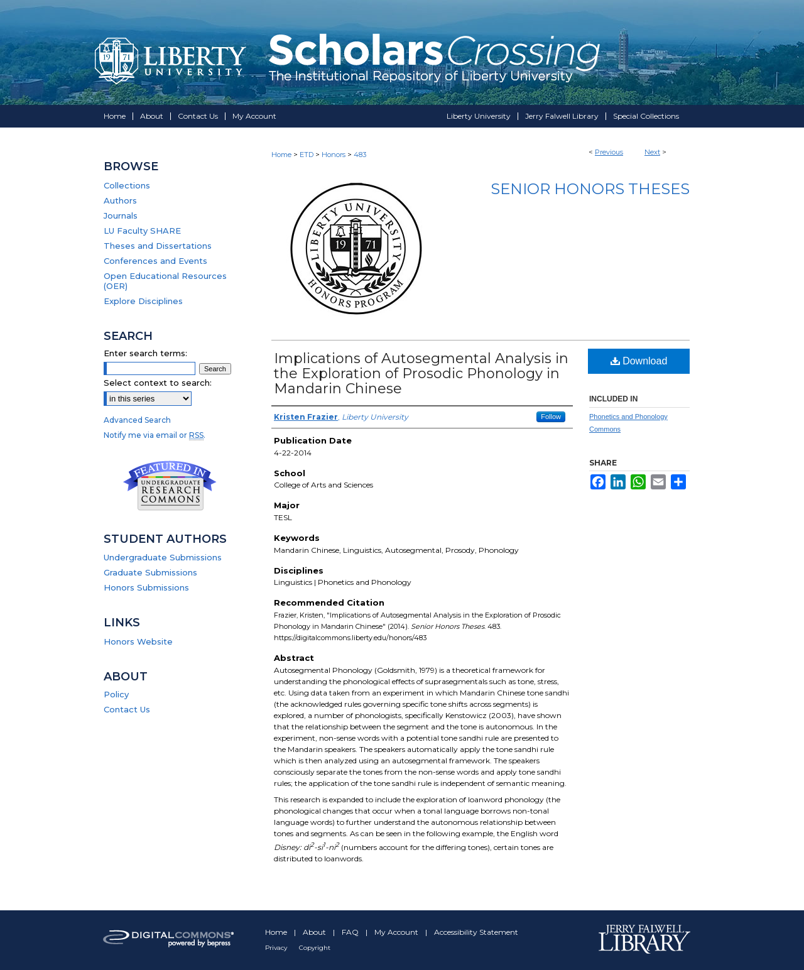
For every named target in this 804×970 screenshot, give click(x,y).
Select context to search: (158, 383)
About (315, 932)
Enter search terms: (145, 353)
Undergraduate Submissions (163, 557)
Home (281, 154)
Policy (116, 694)
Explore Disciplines (143, 301)
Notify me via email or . (154, 435)
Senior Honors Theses (590, 189)
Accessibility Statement (476, 932)
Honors (333, 154)
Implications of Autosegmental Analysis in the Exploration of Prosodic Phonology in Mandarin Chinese (421, 373)
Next (652, 152)
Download (639, 361)
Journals (121, 215)
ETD (306, 154)
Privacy (277, 948)
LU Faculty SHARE (142, 231)
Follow (551, 416)
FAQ (351, 932)
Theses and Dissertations (158, 246)
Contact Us (127, 709)
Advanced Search (137, 420)
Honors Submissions (146, 587)
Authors (120, 200)
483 (360, 154)
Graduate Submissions (150, 572)
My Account (397, 932)
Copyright (314, 948)
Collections (127, 185)
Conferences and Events (155, 261)
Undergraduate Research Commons (169, 485)
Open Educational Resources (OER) (165, 281)
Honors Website (138, 641)
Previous (609, 152)
